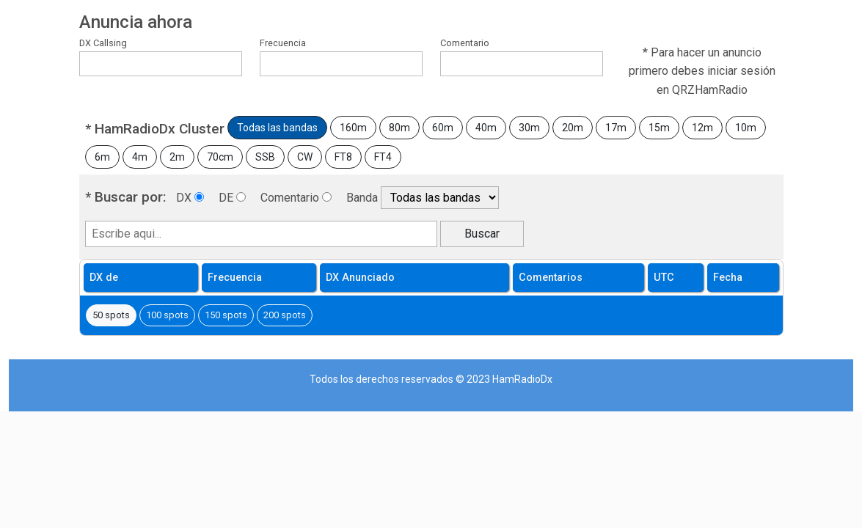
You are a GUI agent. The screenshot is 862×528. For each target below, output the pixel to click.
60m (442, 127)
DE (226, 198)
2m (177, 157)
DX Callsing (103, 42)
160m (353, 127)
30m (529, 127)
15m (659, 127)
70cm (220, 157)
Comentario (464, 42)
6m (102, 157)
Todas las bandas (277, 127)
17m (616, 127)
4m (139, 157)
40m (486, 127)
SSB (265, 157)
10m (745, 127)
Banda (362, 198)
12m (702, 127)
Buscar (482, 234)
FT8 (343, 157)
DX (183, 198)
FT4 (383, 157)
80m (399, 127)
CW (305, 157)
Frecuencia (283, 42)
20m (572, 127)
